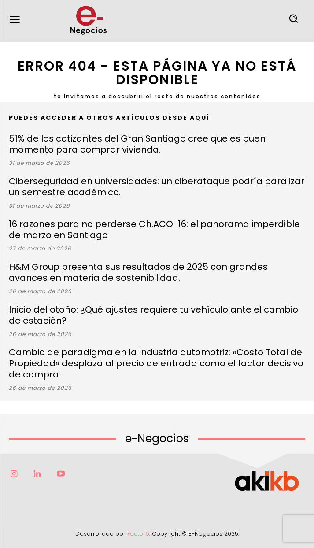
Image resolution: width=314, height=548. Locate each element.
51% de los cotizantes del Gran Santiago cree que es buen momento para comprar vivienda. (137, 144)
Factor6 (138, 533)
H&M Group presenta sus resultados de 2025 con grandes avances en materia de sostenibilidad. (138, 272)
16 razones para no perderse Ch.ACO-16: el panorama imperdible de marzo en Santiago (154, 229)
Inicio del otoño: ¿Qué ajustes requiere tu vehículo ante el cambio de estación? (153, 315)
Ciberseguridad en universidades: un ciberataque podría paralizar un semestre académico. (156, 186)
